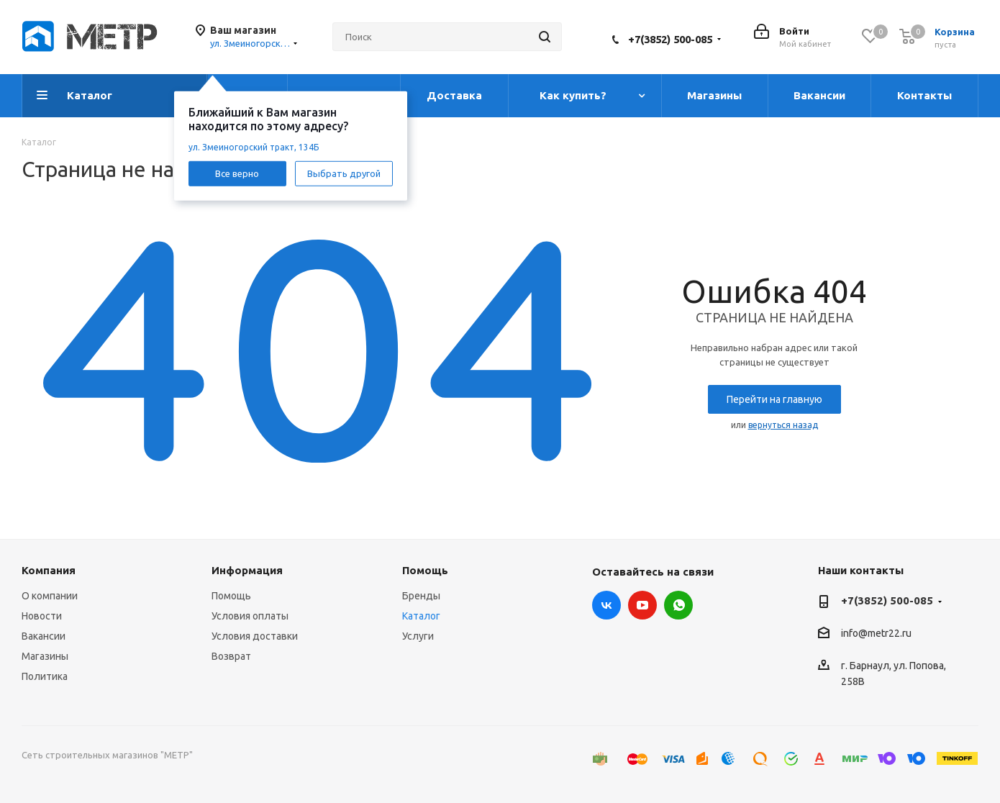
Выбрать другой (344, 173)
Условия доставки (255, 636)
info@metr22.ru (876, 634)
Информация (247, 570)
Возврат (231, 656)
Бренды (421, 596)
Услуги (418, 636)
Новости (42, 616)
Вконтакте (606, 605)
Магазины (45, 656)
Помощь (231, 596)
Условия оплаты (250, 616)
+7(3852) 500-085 (670, 39)
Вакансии (43, 636)
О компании (50, 596)
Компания (49, 570)
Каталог (421, 616)
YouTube (642, 605)
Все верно (237, 173)
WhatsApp (678, 605)
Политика (45, 676)
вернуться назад (783, 425)
